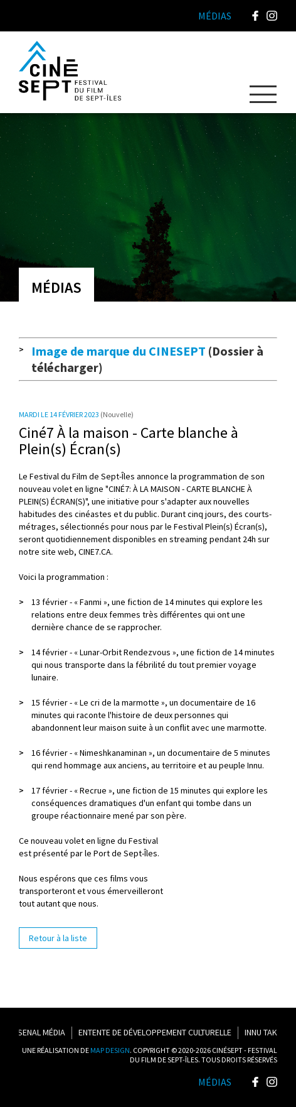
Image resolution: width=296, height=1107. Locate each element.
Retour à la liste (58, 938)
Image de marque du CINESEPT (118, 351)
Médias (214, 1082)
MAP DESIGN (110, 1050)
